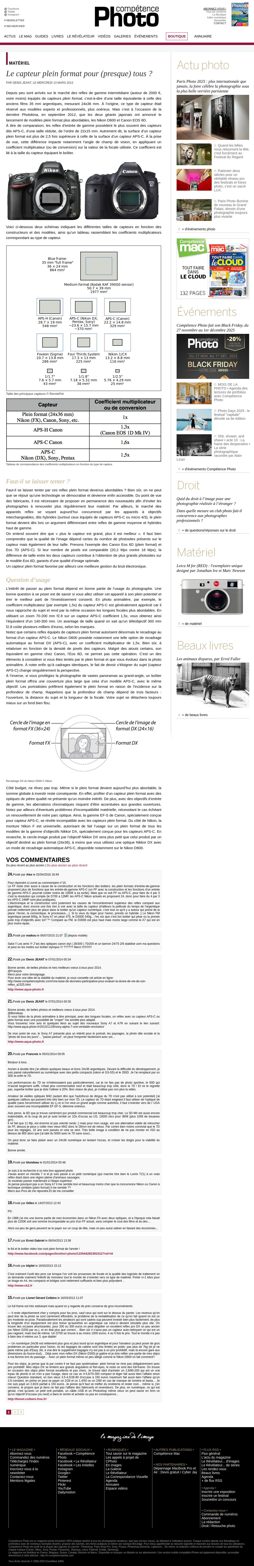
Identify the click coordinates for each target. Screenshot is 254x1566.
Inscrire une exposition (214, 1488)
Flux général (209, 1451)
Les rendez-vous (211, 1466)
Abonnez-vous (18, 1451)
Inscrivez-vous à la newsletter (27, 1462)
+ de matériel (187, 586)
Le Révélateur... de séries (216, 1462)
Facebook (14, 8)
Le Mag (25, 36)
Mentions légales (19, 1470)
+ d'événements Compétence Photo (201, 443)
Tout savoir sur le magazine (121, 1451)
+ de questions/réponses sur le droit (201, 498)
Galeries (122, 36)
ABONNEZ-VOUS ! (214, 8)
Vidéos (104, 36)
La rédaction (209, 1517)
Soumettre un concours (215, 1495)
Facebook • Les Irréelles (72, 1459)
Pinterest (63, 1473)
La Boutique (219, 14)
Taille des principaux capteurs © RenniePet (31, 393)
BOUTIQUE (177, 36)
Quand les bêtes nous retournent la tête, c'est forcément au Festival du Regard (230, 146)
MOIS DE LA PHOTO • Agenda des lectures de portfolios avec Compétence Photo (232, 374)
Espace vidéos (114, 1480)
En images (112, 1459)
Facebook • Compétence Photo (76, 1451)
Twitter (12, 11)
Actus (9, 36)
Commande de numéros (215, 1509)
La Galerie (112, 1462)
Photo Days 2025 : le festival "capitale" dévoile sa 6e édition (232, 398)
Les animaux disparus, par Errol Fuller (207, 618)
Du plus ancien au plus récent (66, 864)
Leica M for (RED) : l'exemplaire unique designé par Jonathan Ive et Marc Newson (209, 532)
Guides (41, 36)
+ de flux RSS (209, 1477)
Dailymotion (64, 1484)
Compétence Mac (164, 1451)
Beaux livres (209, 1470)
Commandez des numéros (25, 1455)
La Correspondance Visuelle (122, 1470)
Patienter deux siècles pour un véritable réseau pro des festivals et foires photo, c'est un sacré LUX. (231, 172)
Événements (145, 36)
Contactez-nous (19, 1466)
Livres (58, 36)
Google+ (63, 1466)
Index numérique (216, 17)
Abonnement (209, 1513)
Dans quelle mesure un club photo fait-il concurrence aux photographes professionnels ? (212, 485)
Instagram (14, 14)
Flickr (61, 1477)
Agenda (110, 1473)
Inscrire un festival (212, 1491)
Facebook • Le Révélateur (73, 1455)
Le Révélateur (80, 36)
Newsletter (220, 20)
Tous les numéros (216, 11)
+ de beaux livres (190, 672)
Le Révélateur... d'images (216, 1459)
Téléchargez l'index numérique (27, 1459)
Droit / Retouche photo (214, 1520)
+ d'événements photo (193, 218)
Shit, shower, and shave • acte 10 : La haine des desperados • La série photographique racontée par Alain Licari (231, 427)
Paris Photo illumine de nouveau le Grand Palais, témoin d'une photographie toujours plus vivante (231, 197)
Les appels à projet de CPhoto (123, 1455)
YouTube (63, 1480)
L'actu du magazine (213, 1455)
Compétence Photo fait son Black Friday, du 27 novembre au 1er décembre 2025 (213, 313)
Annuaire (203, 36)
